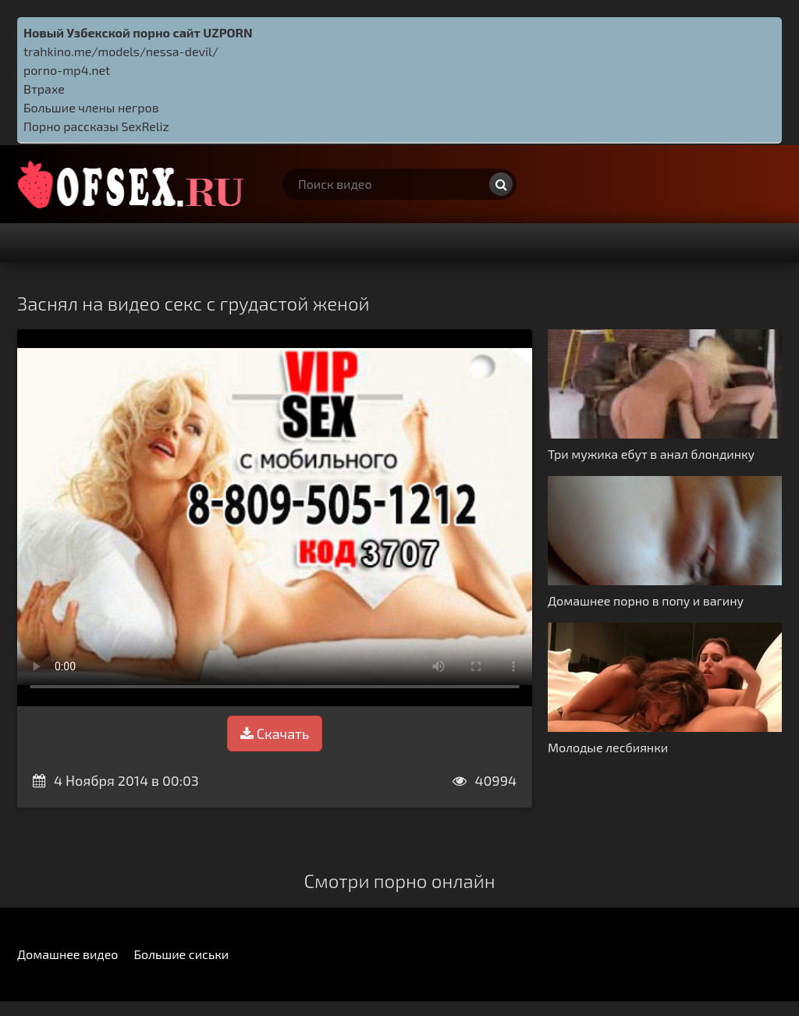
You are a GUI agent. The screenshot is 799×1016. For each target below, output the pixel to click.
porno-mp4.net (66, 69)
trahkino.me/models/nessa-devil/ (120, 51)
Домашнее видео (67, 954)
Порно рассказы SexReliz (96, 126)
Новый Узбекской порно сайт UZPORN (137, 32)
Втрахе (44, 88)
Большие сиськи (181, 954)
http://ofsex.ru (134, 184)
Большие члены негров (91, 107)
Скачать (274, 733)
